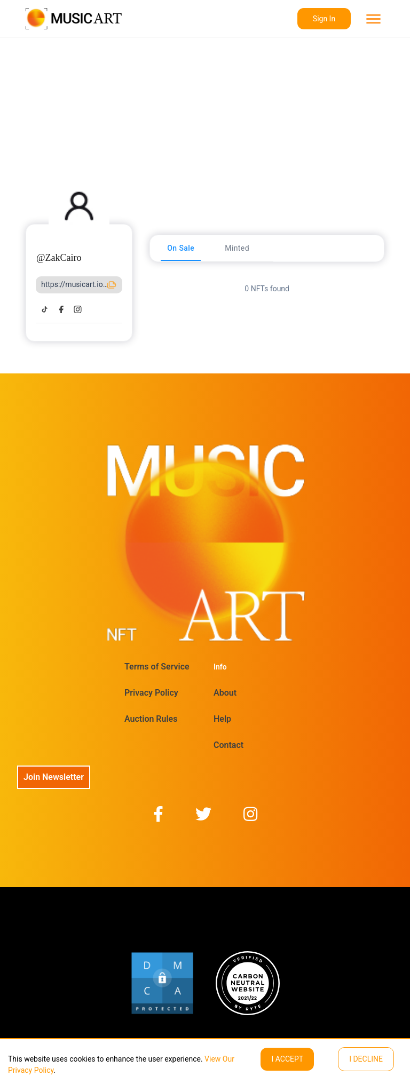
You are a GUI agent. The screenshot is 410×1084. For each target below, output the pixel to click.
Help (222, 719)
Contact (228, 745)
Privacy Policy (151, 693)
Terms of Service (157, 666)
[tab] (181, 248)
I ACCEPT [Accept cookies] (287, 1059)
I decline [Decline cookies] (366, 1059)
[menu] (372, 19)
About (225, 693)
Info (220, 667)
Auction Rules (150, 719)
